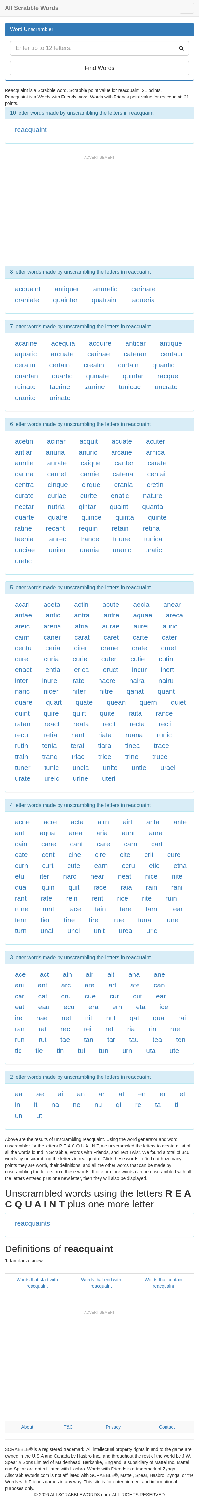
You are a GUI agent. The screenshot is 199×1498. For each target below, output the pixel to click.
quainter (65, 300)
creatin (94, 365)
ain (67, 974)
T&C (68, 1427)
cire (100, 854)
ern (117, 1006)
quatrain (104, 300)
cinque (58, 484)
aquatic (26, 354)
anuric (88, 452)
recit (109, 724)
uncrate (166, 386)
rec (65, 1028)
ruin (171, 898)
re (138, 1104)
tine (69, 920)
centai (156, 474)
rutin (21, 745)
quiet (178, 702)
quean (116, 702)
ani (19, 985)
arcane (121, 452)
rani (176, 887)
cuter (109, 659)
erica (81, 669)
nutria (56, 506)
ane (159, 974)
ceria (53, 647)
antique (171, 343)
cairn (22, 637)
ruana (134, 735)
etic (154, 865)
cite (125, 854)
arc (66, 985)
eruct (110, 669)
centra (24, 484)
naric (22, 691)
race (100, 887)
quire (51, 713)
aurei (141, 626)
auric (170, 626)
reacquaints (32, 1223)
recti (165, 724)
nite (177, 876)
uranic (122, 550)
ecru (128, 865)
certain (59, 365)
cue (90, 996)
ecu (68, 1006)
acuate (122, 441)
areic (22, 626)
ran (20, 1028)
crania (123, 484)
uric (151, 930)
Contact (167, 1427)
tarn (151, 909)
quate (84, 702)
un (18, 1115)
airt (127, 821)
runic (164, 735)
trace (161, 745)
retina (151, 528)
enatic (120, 495)
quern (148, 702)
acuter (155, 441)
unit (99, 930)
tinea (132, 745)
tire (93, 920)
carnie (89, 474)
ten (180, 1039)
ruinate (25, 386)
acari (22, 604)
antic (53, 615)
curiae (57, 495)
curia (51, 659)
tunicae (130, 386)
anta (153, 821)
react (52, 724)
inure (49, 680)
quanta (152, 506)
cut (137, 996)
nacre (106, 680)
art (112, 985)
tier (45, 920)
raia (126, 887)
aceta (52, 604)
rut (43, 1039)
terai (77, 745)
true (118, 920)
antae (23, 615)
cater (169, 637)
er (163, 1094)
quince (91, 517)
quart (54, 702)
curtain (128, 365)
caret (111, 637)
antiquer (67, 289)
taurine (94, 386)
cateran (135, 354)
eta (140, 1006)
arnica (155, 452)
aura (156, 832)
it (36, 1104)
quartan (26, 376)
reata (81, 724)
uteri (108, 778)
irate (78, 680)
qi (118, 1104)
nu (98, 1104)
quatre (58, 517)
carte (140, 637)
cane (48, 843)
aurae (111, 626)
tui (81, 1050)
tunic (51, 767)
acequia (63, 343)
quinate (97, 376)
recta (137, 724)
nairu (166, 680)
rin (152, 1028)
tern (21, 920)
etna (180, 865)
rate (46, 898)
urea (125, 930)
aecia (141, 604)
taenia (24, 539)
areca (174, 615)
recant (55, 528)
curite (88, 495)
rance (164, 713)
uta (150, 1050)
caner (52, 637)
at (122, 1094)
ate (135, 985)
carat (82, 637)
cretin (155, 484)
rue (175, 1028)
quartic (62, 376)
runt (48, 909)
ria (131, 1028)
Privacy (113, 1427)
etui (20, 876)
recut (22, 735)
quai (21, 887)
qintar (87, 506)
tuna (144, 920)
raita (135, 713)
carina (24, 474)
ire (18, 1017)
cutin (166, 659)
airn (103, 821)
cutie (137, 659)
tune (172, 920)
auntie (24, 463)
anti (20, 832)
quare (24, 702)
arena (52, 626)
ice (163, 1006)
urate (23, 778)
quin (48, 887)
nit (88, 1017)
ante (180, 821)
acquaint (28, 289)
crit (148, 854)
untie (139, 767)
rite (147, 898)
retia (50, 735)
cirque (91, 484)
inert (167, 669)
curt (47, 865)
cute (73, 865)
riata (105, 735)
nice (151, 876)
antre (111, 615)
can (159, 985)
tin (60, 1050)
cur (114, 996)
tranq (50, 756)
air (89, 974)
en (142, 1094)
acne (22, 821)
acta (77, 821)
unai (47, 930)
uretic (23, 561)
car (19, 996)
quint (22, 713)
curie (80, 659)
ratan (23, 724)
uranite (25, 397)
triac (78, 756)
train (21, 756)
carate (157, 463)
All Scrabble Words (32, 8)
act (44, 974)
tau (134, 1039)
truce (159, 756)
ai (60, 1094)
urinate (60, 397)
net (66, 1017)
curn (21, 865)
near (97, 876)
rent (97, 898)
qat (134, 1017)
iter (44, 876)
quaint (119, 506)
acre (50, 821)
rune (22, 909)
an (81, 1094)
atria (81, 626)
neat (124, 876)
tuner (23, 767)
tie (39, 1050)
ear (161, 996)
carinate (143, 289)
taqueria (142, 300)
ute (174, 1050)
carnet (56, 474)
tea (157, 1039)
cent (48, 854)
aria (102, 832)
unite (110, 767)
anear (172, 604)
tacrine (60, 386)
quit (74, 887)
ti (176, 1104)
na (55, 1104)
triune (121, 539)
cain (21, 843)
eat (19, 1006)
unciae (25, 550)
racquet (168, 376)
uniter (57, 550)
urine (80, 778)
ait (110, 974)
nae (42, 1017)
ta (158, 1104)
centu (23, 647)
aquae (142, 615)
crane (109, 647)
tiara (104, 745)
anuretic (105, 289)
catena (123, 474)
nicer (51, 691)
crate (139, 647)
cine (75, 854)
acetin (24, 441)
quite (107, 713)
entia (53, 669)
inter (21, 680)
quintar (133, 376)
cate (21, 854)
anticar (135, 343)
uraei (168, 767)
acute (110, 604)
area (76, 832)
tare (125, 909)
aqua (47, 832)
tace (74, 909)
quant (166, 691)
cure (174, 854)
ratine (23, 528)
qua (158, 1017)
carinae (98, 354)
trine (132, 756)
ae (40, 1094)
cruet (168, 647)
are (89, 985)
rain (151, 887)
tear (177, 909)
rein (72, 898)
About (27, 1427)
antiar (23, 452)
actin (81, 604)
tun (103, 1050)
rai (182, 1017)
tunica (153, 539)
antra (82, 615)
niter (79, 691)
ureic (51, 778)
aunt (128, 832)
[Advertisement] (81, 210)
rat (43, 1028)
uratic (153, 550)
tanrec (56, 539)
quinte (157, 517)
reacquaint (31, 129)
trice (104, 756)
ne (76, 1104)
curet (22, 659)
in (17, 1104)
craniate (27, 300)
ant (42, 985)
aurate (57, 463)
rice (122, 898)
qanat (135, 691)
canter (124, 463)
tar (111, 1039)
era (93, 1006)
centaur (171, 354)
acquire (100, 343)
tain (100, 909)
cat (42, 996)
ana (134, 974)
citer (80, 647)
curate (24, 495)
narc (69, 876)
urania (89, 550)
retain (120, 528)
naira (137, 680)
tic (18, 1050)
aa (18, 1094)
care (103, 843)
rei (87, 1028)
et (182, 1094)
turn (21, 930)
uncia (81, 767)
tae (65, 1039)
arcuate (62, 354)
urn (127, 1050)
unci (73, 930)
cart (157, 843)
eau (44, 1006)
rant (21, 898)
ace (20, 974)
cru (66, 996)
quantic (164, 365)
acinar (56, 441)
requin (88, 528)
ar (102, 1094)
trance (89, 539)
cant (76, 843)
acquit (88, 441)
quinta (124, 517)
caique (91, 463)
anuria (55, 452)
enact (23, 669)
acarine (26, 343)
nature (153, 495)
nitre (106, 691)
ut (39, 1115)
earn (101, 865)
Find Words (99, 68)
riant (78, 735)
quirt (79, 713)
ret (109, 1028)
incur (139, 669)
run (20, 1039)
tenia (49, 745)
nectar (24, 506)
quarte (24, 517)
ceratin (25, 365)
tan (88, 1039)
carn (130, 843)
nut (110, 1017)
